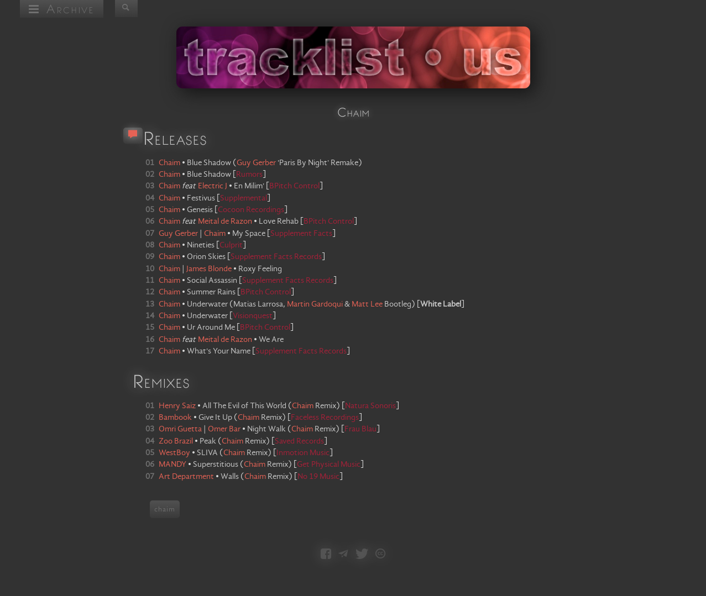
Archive (62, 8)
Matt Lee (367, 304)
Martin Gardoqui (315, 304)
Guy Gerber (256, 163)
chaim (164, 509)
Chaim (302, 406)
